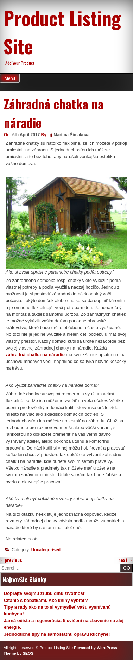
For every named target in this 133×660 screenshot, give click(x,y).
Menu (10, 78)
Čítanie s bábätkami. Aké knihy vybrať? (46, 600)
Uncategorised (46, 549)
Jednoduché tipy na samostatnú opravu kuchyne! (57, 634)
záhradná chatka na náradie (35, 354)
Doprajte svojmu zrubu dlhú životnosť (44, 593)
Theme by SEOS (18, 653)
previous (11, 560)
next (125, 560)
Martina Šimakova (71, 134)
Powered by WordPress (95, 648)
